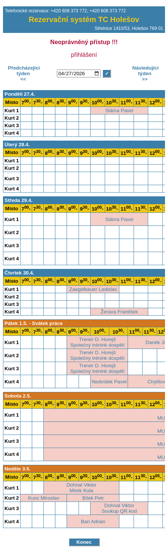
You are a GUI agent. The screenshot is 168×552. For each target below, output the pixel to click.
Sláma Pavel (119, 110)
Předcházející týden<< (23, 73)
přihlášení (84, 55)
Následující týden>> (145, 73)
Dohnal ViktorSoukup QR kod (119, 508)
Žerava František (119, 312)
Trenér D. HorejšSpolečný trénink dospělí (97, 342)
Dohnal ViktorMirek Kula (82, 487)
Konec (84, 542)
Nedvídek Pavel (109, 381)
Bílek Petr (93, 498)
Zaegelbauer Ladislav (93, 289)
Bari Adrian (93, 521)
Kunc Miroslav (43, 498)
